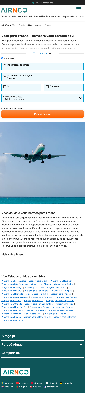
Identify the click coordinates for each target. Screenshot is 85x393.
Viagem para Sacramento (13, 320)
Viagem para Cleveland (12, 310)
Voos (4, 16)
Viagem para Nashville (12, 294)
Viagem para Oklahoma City (37, 317)
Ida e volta (7, 58)
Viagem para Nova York (61, 281)
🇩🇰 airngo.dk (37, 383)
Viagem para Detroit (56, 287)
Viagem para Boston (63, 284)
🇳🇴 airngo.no (22, 383)
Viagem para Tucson (33, 300)
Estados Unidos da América (30, 25)
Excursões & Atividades (47, 16)
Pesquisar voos (42, 114)
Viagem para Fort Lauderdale (39, 304)
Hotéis (12, 16)
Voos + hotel (25, 16)
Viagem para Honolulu (55, 314)
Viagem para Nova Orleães (14, 307)
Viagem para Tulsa (64, 304)
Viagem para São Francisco (14, 284)
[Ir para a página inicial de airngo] (14, 10)
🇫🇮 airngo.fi (51, 383)
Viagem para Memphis (61, 291)
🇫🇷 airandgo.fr (51, 387)
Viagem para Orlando (11, 304)
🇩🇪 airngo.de (66, 383)
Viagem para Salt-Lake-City (14, 297)
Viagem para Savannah (64, 307)
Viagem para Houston (11, 291)
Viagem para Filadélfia (37, 294)
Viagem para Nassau (40, 307)
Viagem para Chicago (11, 287)
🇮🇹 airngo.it (21, 387)
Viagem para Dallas (34, 287)
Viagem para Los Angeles (13, 281)
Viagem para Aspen (36, 310)
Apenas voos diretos (12, 108)
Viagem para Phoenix (61, 294)
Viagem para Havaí (33, 314)
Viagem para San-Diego (42, 297)
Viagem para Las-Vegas (36, 291)
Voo (13, 25)
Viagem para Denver (11, 314)
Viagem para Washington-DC (60, 300)
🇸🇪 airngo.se (7, 383)
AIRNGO (5, 25)
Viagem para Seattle (67, 297)
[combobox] (44, 67)
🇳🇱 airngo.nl (7, 387)
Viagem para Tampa (11, 300)
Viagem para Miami (38, 281)
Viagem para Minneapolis (61, 310)
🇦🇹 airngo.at (35, 387)
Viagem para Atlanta (41, 284)
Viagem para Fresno (11, 317)
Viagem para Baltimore (65, 317)
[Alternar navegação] (78, 8)
